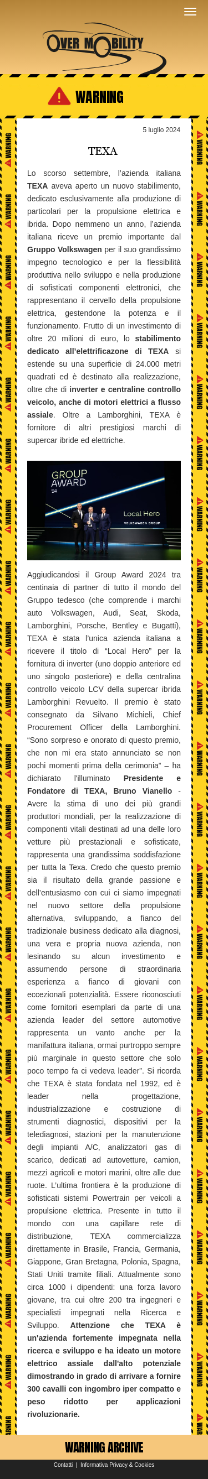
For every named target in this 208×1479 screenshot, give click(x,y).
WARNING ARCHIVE (104, 1447)
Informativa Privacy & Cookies (117, 1465)
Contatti (63, 1465)
